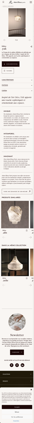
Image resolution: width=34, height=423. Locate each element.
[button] (31, 390)
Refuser (17, 412)
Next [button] (29, 40)
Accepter (17, 407)
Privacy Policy (16, 420)
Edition (4, 46)
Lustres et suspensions (8, 6)
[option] (17, 22)
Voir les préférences (17, 417)
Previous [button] (5, 40)
